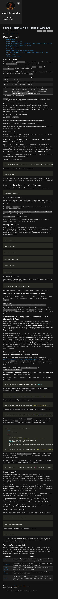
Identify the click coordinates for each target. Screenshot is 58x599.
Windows (39, 30)
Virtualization (50, 30)
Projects (5, 20)
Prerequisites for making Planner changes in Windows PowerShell (21, 359)
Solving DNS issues (11, 49)
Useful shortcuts (10, 39)
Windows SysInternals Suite (13, 56)
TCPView (6, 578)
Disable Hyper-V (10, 54)
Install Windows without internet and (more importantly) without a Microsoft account (29, 43)
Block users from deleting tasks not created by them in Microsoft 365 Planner (27, 52)
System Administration (13, 34)
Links (11, 20)
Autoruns (6, 560)
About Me (5, 18)
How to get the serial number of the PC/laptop (18, 45)
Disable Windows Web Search (14, 41)
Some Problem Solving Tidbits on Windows (26, 27)
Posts (12, 18)
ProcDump (7, 564)
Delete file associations (12, 47)
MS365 (44, 30)
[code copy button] (52, 163)
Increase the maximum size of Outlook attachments (20, 50)
